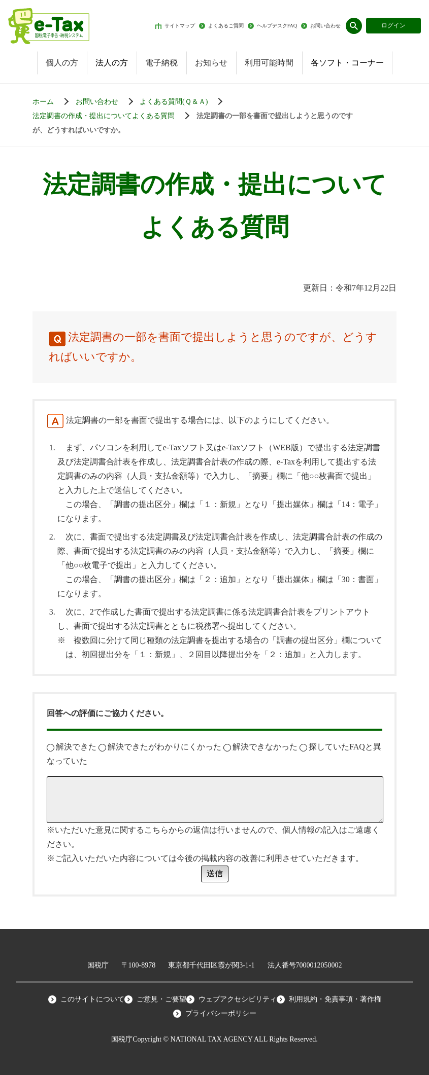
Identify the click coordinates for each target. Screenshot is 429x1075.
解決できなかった (260, 746)
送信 (215, 873)
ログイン (393, 25)
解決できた (71, 746)
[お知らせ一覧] (107, 101)
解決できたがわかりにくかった (159, 746)
